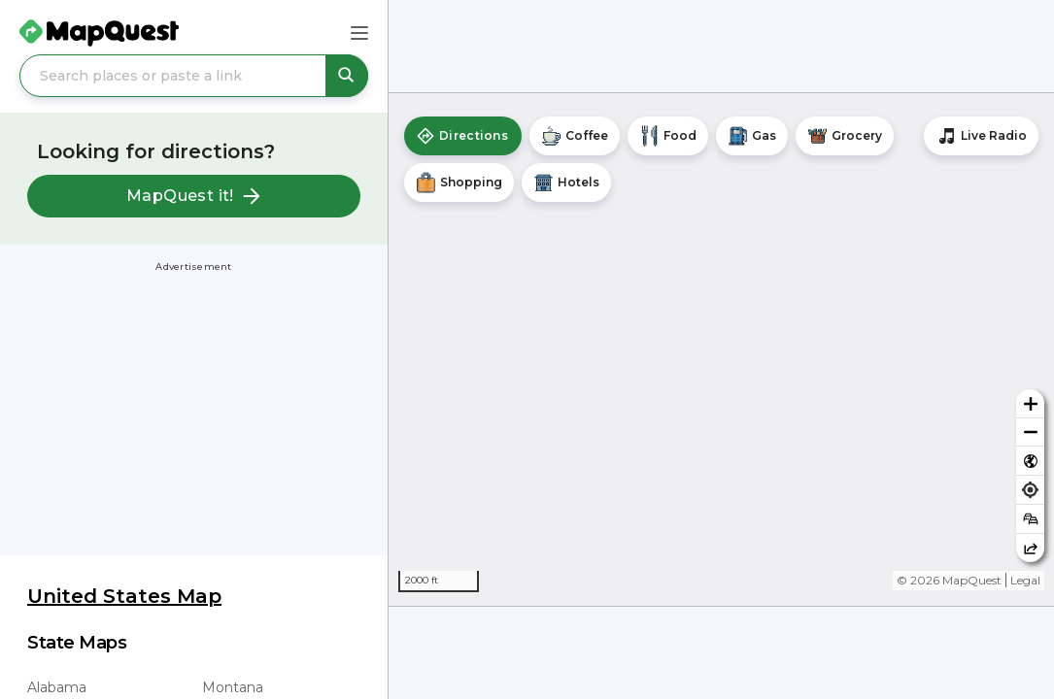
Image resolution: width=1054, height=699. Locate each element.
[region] (721, 349)
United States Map (124, 596)
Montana (232, 687)
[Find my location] (1030, 490)
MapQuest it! (193, 196)
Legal (1025, 580)
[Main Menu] (359, 33)
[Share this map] (1030, 548)
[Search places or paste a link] (193, 75)
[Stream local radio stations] (981, 135)
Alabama (56, 687)
